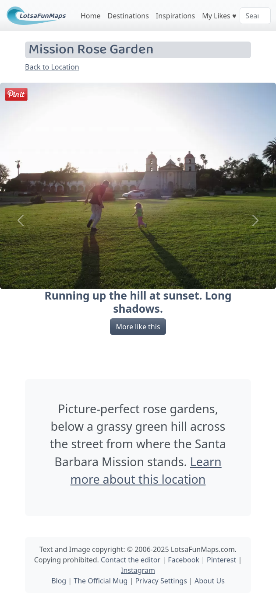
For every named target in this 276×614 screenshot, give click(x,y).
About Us (210, 581)
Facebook (183, 560)
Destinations (128, 16)
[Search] (255, 15)
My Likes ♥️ (219, 16)
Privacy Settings (161, 581)
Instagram (138, 570)
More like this (138, 326)
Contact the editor (130, 560)
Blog (58, 581)
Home (91, 16)
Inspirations (175, 16)
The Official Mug (100, 581)
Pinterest (221, 560)
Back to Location (52, 67)
